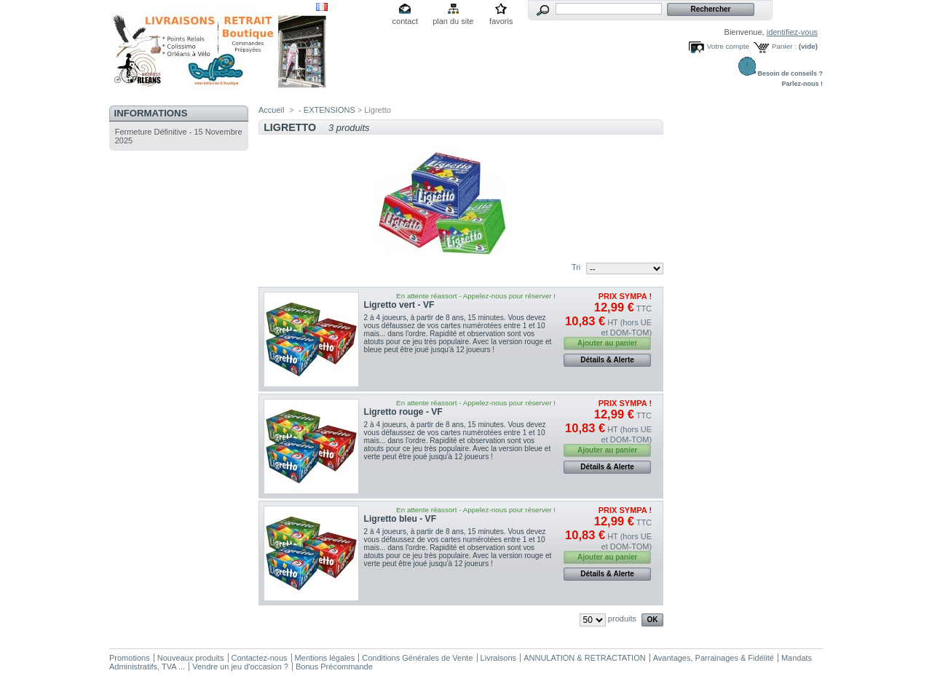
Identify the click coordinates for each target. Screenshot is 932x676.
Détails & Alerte (607, 360)
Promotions (129, 657)
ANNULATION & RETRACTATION (584, 657)
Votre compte (728, 46)
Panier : (784, 46)
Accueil (271, 110)
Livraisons (499, 657)
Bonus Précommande (334, 666)
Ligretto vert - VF (399, 305)
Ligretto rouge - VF (403, 412)
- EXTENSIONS (327, 110)
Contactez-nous (260, 657)
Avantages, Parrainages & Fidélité (713, 657)
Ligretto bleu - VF (400, 519)
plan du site (453, 21)
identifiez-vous (792, 32)
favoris (501, 21)
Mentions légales (325, 657)
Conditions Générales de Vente (417, 657)
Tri (576, 267)
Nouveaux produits (190, 657)
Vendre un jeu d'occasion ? (240, 666)
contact (405, 21)
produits (622, 618)
